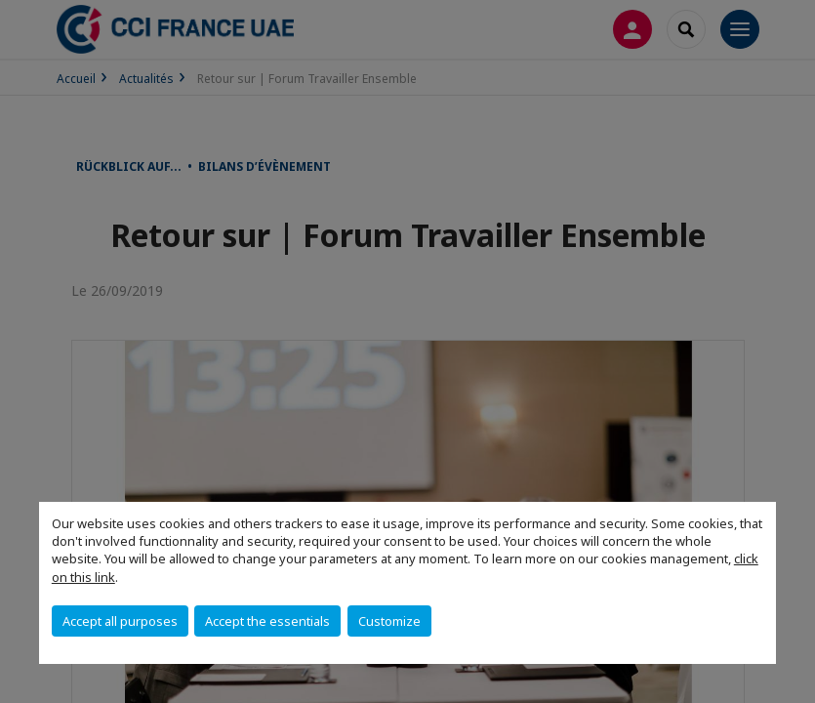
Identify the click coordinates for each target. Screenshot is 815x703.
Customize (389, 621)
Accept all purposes (120, 621)
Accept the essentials (267, 621)
